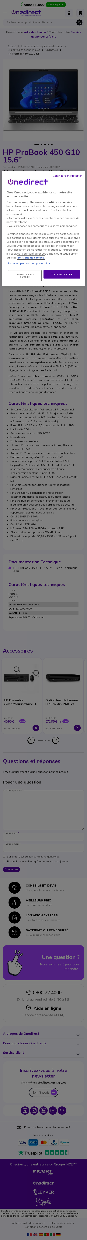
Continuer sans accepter (67, 175)
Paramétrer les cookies (25, 275)
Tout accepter (61, 274)
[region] (43, 228)
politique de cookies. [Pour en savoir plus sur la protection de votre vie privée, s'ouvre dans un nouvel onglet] (31, 257)
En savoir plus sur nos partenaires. (29, 263)
